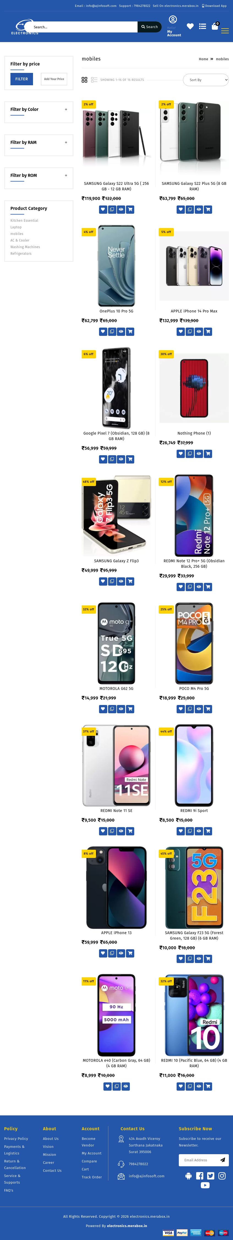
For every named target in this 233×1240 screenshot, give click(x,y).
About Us (51, 1139)
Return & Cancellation (15, 1164)
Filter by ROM (23, 175)
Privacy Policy (16, 1139)
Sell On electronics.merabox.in (176, 6)
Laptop (16, 227)
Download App (214, 6)
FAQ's (8, 1190)
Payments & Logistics (14, 1150)
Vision (48, 1147)
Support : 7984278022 (134, 6)
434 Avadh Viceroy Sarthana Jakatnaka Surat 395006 (146, 1145)
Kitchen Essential (24, 221)
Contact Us (52, 1170)
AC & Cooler (19, 240)
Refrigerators (21, 254)
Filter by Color (24, 109)
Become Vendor (88, 1142)
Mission (49, 1155)
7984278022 (138, 1164)
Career (48, 1163)
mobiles (16, 234)
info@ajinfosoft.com (147, 1176)
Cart (85, 1169)
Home (203, 59)
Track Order (92, 1177)
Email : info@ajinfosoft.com (96, 6)
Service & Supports (12, 1179)
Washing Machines (25, 247)
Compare (89, 1161)
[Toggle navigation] (225, 30)
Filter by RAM (23, 142)
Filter (21, 79)
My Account (92, 1153)
